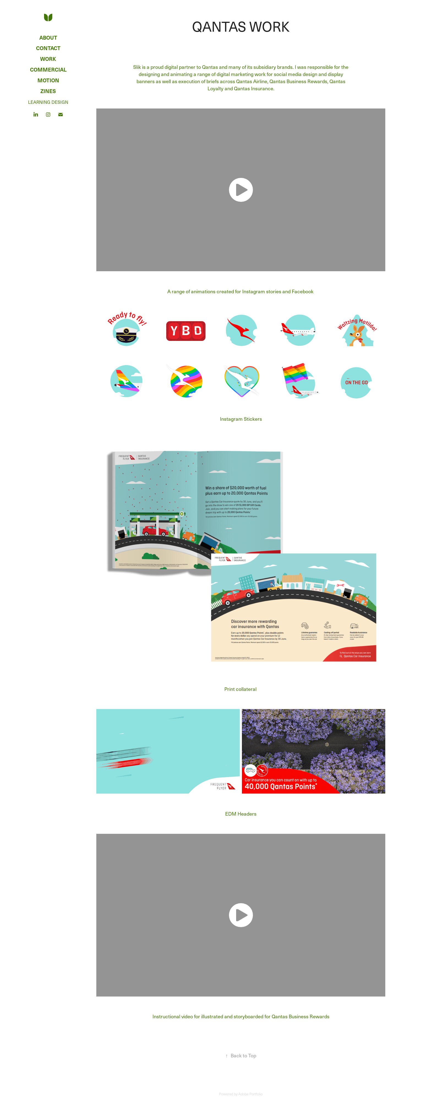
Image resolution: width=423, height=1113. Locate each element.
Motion (48, 80)
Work (48, 58)
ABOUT (48, 37)
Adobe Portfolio (250, 1094)
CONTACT (48, 47)
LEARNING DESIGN (48, 102)
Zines (48, 90)
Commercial (48, 69)
